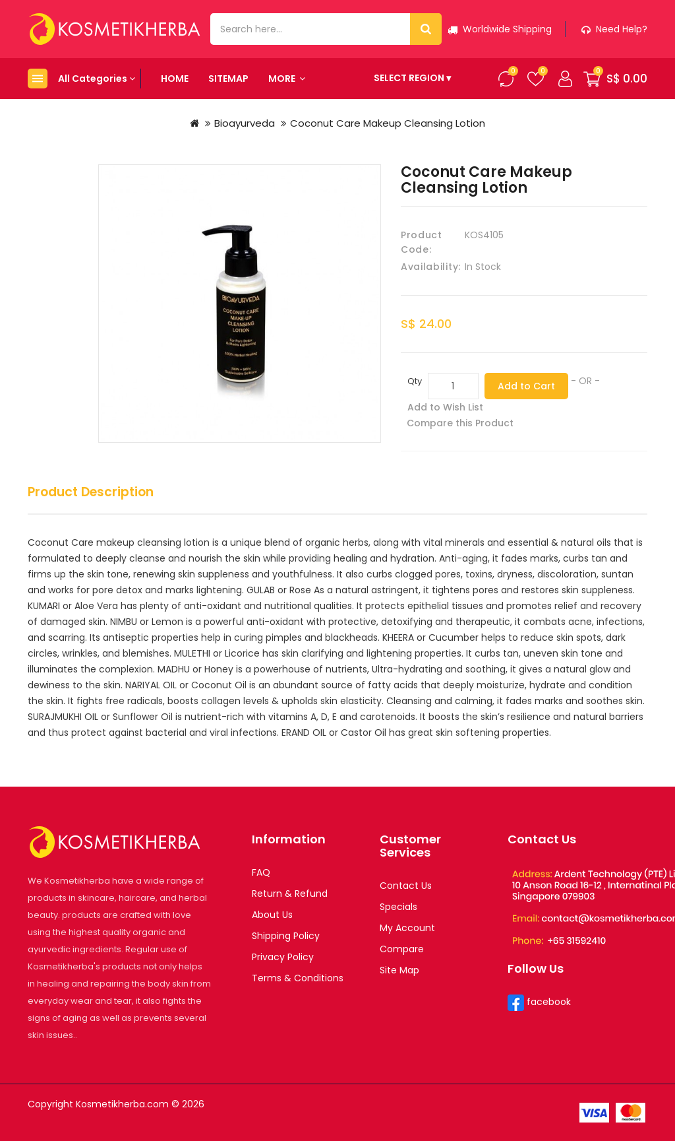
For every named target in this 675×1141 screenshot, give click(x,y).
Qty (414, 381)
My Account (407, 927)
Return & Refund (290, 893)
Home (175, 78)
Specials (398, 906)
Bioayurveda (244, 123)
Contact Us (406, 885)
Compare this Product (460, 423)
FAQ (261, 872)
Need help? (614, 29)
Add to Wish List (445, 407)
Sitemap (228, 78)
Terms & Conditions (297, 978)
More (286, 78)
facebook (547, 1001)
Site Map (399, 970)
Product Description (91, 492)
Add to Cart (526, 386)
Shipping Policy (286, 935)
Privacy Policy (283, 956)
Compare (402, 949)
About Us (272, 914)
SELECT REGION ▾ (412, 77)
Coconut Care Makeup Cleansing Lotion (387, 123)
